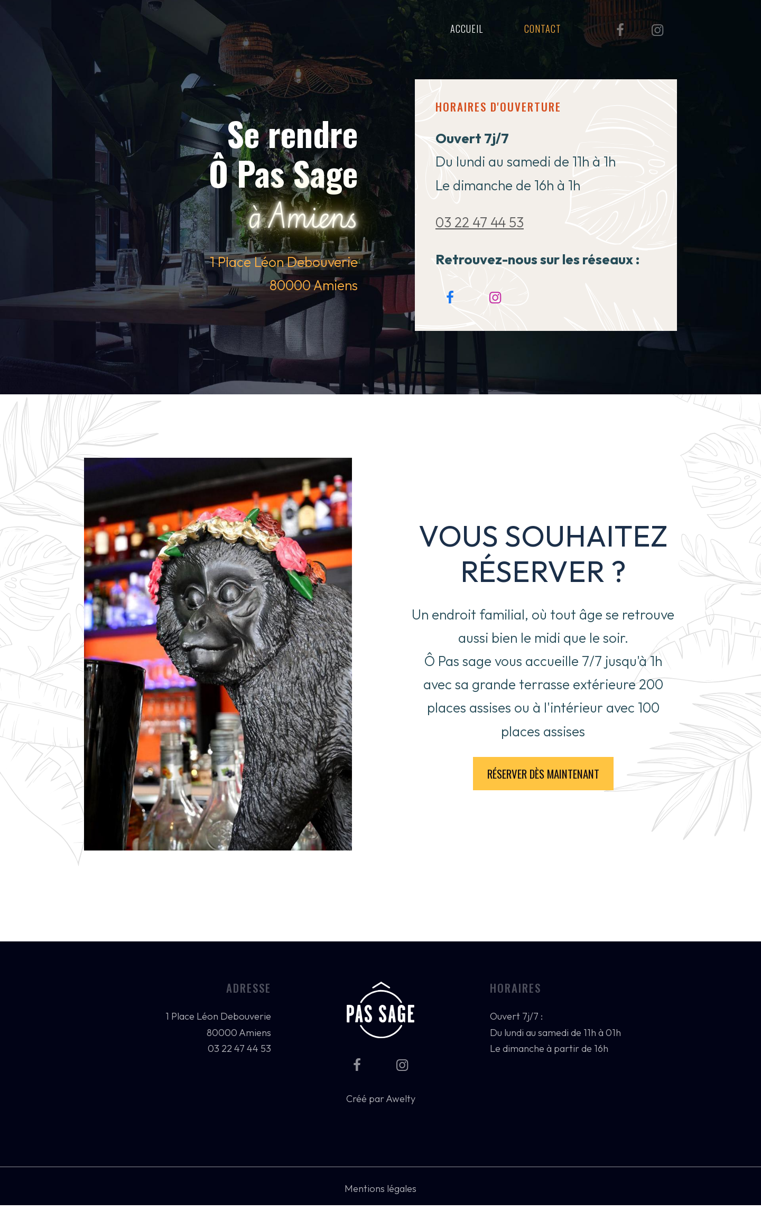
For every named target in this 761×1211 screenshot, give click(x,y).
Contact (542, 28)
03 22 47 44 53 (479, 222)
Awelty (400, 1099)
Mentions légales (380, 1188)
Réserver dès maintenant (543, 773)
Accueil (466, 28)
